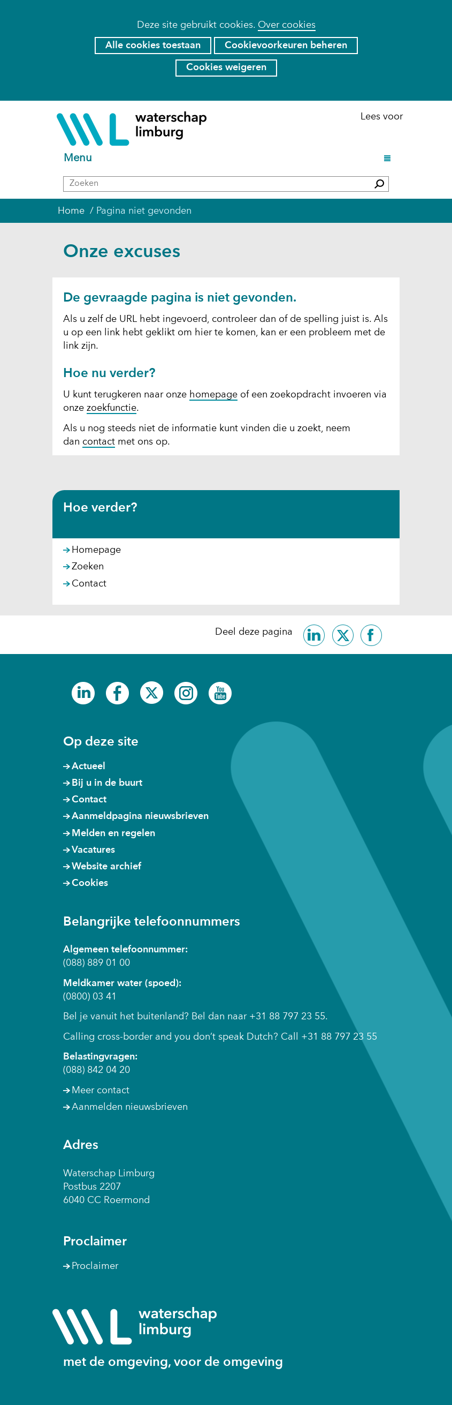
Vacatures (93, 850)
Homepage (96, 550)
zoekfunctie (111, 408)
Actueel (88, 766)
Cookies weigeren (226, 67)
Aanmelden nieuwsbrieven (130, 1107)
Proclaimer (95, 1266)
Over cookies (287, 25)
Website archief (106, 866)
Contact (89, 584)
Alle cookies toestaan (153, 45)
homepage (213, 395)
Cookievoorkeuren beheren (286, 45)
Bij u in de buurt (107, 783)
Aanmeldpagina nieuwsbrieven (140, 816)
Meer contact (100, 1090)
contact (98, 442)
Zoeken (88, 567)
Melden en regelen (113, 833)
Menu (79, 159)
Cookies (90, 883)
